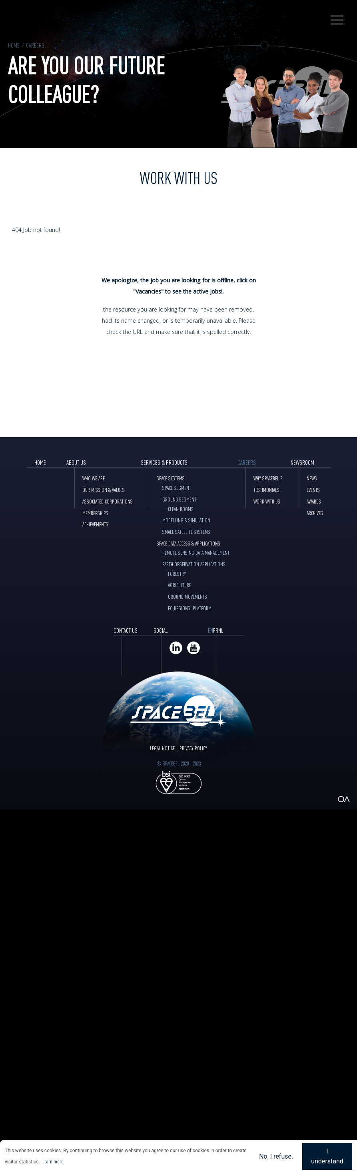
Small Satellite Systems (186, 531)
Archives (315, 512)
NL (220, 630)
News (312, 478)
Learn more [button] (52, 1161)
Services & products (164, 462)
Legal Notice (162, 747)
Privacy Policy (193, 747)
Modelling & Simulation (186, 520)
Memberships (95, 512)
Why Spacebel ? (268, 478)
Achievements (95, 524)
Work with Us (266, 501)
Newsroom (302, 462)
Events (313, 489)
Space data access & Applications (188, 543)
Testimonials (266, 489)
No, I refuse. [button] (276, 1156)
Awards (314, 501)
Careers (35, 45)
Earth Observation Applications (193, 564)
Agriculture (179, 584)
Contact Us (126, 630)
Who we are (93, 478)
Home (14, 45)
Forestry (177, 573)
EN (210, 630)
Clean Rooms (180, 508)
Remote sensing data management (195, 552)
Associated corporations (107, 501)
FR (215, 630)
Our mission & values (103, 489)
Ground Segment (179, 499)
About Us (76, 462)
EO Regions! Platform (189, 607)
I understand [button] (327, 1156)
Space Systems (171, 478)
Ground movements (187, 596)
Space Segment (176, 487)
